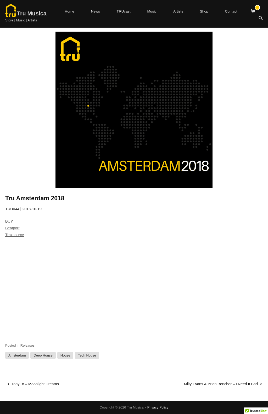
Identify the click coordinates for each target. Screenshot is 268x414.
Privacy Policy (158, 407)
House (65, 355)
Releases (27, 345)
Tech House (87, 355)
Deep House (43, 355)
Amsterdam (17, 355)
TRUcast (124, 11)
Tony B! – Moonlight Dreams (35, 384)
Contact (231, 11)
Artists (178, 11)
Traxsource (14, 235)
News (95, 11)
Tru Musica (32, 13)
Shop (204, 11)
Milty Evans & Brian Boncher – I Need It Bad (221, 384)
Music (152, 11)
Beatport (12, 228)
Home (69, 11)
